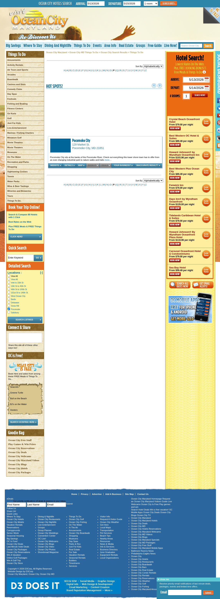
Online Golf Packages (17, 558)
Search (208, 46)
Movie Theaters (15, 147)
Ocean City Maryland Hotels (144, 520)
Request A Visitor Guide (111, 519)
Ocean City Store (15, 563)
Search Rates (168, 3)
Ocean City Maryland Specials (145, 540)
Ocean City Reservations (21, 448)
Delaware (15, 303)
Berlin (13, 299)
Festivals (11, 99)
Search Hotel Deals (140, 509)
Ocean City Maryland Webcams (146, 532)
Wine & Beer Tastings (18, 186)
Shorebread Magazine (48, 552)
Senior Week (13, 533)
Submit (208, 592)
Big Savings (13, 45)
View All (12, 276)
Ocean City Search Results (114, 52)
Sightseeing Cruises (17, 171)
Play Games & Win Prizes (22, 444)
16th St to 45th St (18, 286)
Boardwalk (12, 79)
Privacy (84, 494)
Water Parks (13, 181)
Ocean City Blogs (17, 464)
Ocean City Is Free (150, 504)
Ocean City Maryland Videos (23, 460)
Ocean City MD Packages (143, 542)
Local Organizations (109, 558)
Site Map (129, 494)
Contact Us (142, 494)
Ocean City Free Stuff (19, 440)
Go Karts (11, 113)
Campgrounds (13, 530)
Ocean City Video (46, 547)
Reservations (13, 527)
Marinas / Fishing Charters (20, 133)
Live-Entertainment (16, 128)
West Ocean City (18, 296)
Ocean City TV (144, 515)
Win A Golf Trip (14, 560)
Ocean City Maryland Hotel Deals (206, 122)
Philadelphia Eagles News (143, 553)
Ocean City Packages (19, 472)
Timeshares (74, 563)
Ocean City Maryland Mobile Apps (147, 548)
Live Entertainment (46, 525)
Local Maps (105, 527)
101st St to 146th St (19, 293)
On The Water (14, 157)
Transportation (107, 530)
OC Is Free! (12, 541)
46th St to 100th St (19, 289)
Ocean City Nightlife (47, 522)
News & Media (107, 544)
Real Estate (126, 45)
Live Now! (170, 45)
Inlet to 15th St (17, 283)
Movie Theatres (15, 142)
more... (108, 160)
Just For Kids (14, 123)
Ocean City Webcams (19, 456)
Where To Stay (32, 45)
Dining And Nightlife (58, 45)
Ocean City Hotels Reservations (146, 529)
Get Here (104, 525)
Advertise (97, 494)
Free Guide (155, 45)
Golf (9, 118)
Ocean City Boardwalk (79, 533)
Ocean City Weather (109, 522)
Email (163, 592)
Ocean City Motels (15, 522)
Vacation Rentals (14, 525)
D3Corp (28, 569)
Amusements (14, 60)
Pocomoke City (81, 140)
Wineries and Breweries (19, 191)
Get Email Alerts (202, 284)
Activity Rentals (15, 65)
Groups (140, 45)
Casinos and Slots (16, 84)
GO (200, 95)
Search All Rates (179, 284)
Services (73, 566)
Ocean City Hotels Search (55, 3)
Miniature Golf (14, 138)
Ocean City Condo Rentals (143, 573)
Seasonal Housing (15, 536)
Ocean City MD (47, 574)
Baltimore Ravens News (142, 551)
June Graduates (107, 552)
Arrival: (81, 4)
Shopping (12, 167)
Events (97, 45)
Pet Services (106, 533)
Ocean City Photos (46, 549)
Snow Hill (15, 306)
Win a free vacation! (159, 509)
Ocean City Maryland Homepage (146, 499)
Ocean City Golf (76, 519)
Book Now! (175, 128)
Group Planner (45, 530)
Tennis (10, 176)
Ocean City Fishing (78, 522)
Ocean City (34, 574)
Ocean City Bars (138, 567)
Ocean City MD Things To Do (83, 52)
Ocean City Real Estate (142, 570)
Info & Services (107, 547)
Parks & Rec (75, 544)
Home (74, 494)
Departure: (115, 4)
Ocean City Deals (17, 452)
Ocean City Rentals (140, 575)
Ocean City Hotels (18, 468)
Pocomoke (15, 309)
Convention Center (46, 536)
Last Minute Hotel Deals (18, 547)
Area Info (110, 45)
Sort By (149, 66)
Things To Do (82, 45)
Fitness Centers (15, 108)
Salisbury (15, 313)
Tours (10, 196)
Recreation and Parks (18, 162)
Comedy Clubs (14, 89)
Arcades (11, 74)
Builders (73, 560)
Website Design (15, 571)
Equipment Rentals (109, 555)
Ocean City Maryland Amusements (147, 589)
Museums (12, 152)
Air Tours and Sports (17, 70)
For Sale (73, 552)
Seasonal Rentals (77, 558)
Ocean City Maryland (56, 52)
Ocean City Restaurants (49, 519)
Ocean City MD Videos (141, 534)
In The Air (73, 527)
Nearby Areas (106, 538)
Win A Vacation (14, 555)
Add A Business (113, 494)
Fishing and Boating (17, 104)
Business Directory (109, 549)
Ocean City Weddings (48, 533)
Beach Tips (105, 536)
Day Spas (12, 94)
